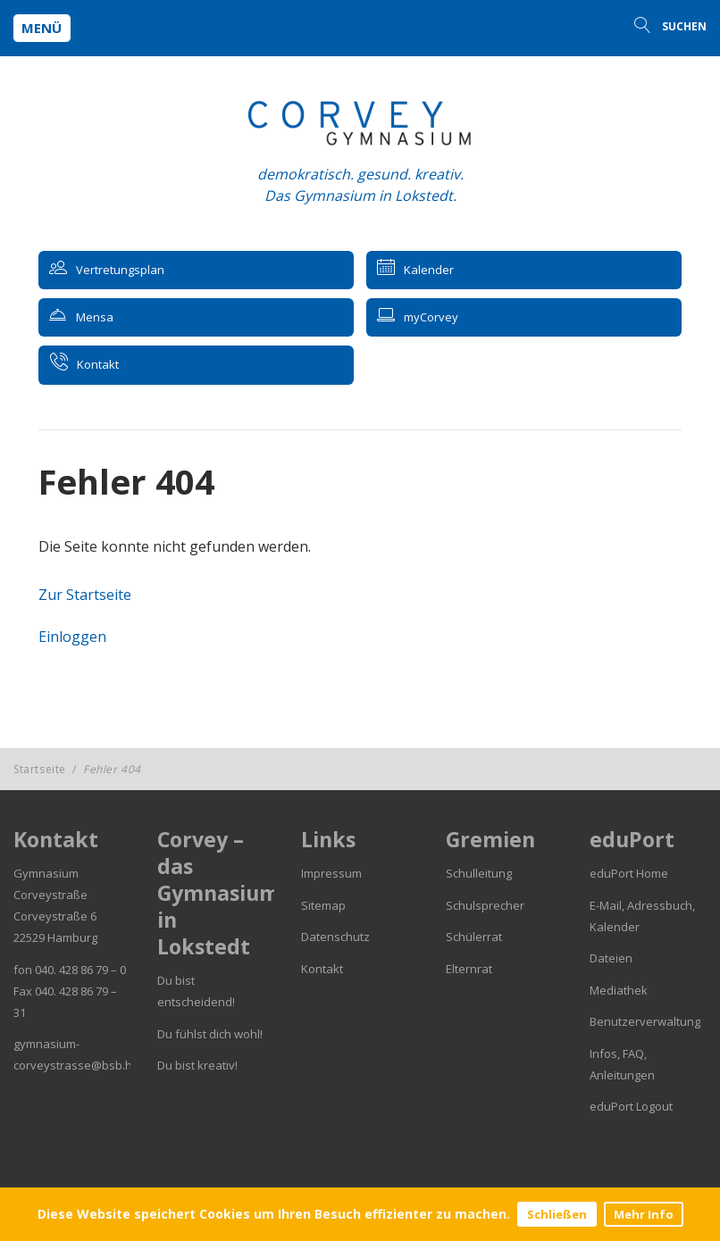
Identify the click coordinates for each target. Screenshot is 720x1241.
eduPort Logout (631, 1106)
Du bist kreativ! (197, 1065)
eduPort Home (629, 873)
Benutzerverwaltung (645, 1021)
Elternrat (469, 969)
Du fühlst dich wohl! (210, 1034)
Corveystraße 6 (54, 916)
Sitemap (323, 905)
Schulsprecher (485, 905)
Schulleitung (479, 873)
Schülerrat (474, 937)
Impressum (331, 873)
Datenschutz (335, 937)
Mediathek (619, 990)
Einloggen (72, 636)
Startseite (39, 769)
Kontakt (322, 969)
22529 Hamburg (55, 937)
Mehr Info (644, 1214)
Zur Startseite (84, 594)
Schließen (557, 1214)
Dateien (611, 958)
